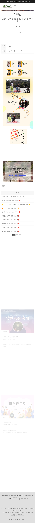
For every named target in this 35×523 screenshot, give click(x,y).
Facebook (15, 519)
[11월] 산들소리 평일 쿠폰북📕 (10, 200)
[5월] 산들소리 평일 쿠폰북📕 (10, 227)
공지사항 (17, 27)
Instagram (22, 519)
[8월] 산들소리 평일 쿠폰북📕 (10, 220)
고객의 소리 (17, 33)
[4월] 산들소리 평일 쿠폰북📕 (10, 231)
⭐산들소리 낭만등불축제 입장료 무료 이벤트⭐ (15, 204)
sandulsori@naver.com (22, 1)
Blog (10, 519)
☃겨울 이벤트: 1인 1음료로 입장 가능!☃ (13, 197)
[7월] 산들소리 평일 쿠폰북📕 (10, 223)
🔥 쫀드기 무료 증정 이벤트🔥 (10, 208)
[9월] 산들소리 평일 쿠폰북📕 (10, 216)
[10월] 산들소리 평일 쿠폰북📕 (10, 212)
